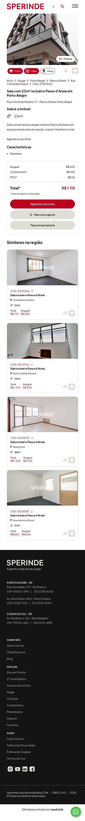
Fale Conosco (15, 738)
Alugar (10, 692)
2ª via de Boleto (16, 679)
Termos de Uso (16, 758)
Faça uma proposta (42, 225)
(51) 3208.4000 (44, 591)
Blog (10, 658)
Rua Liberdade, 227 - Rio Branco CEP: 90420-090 (26, 587)
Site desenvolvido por (42, 809)
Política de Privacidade (21, 745)
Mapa (47, 71)
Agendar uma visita (42, 204)
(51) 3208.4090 (41, 603)
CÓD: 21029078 (22, 438)
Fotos (15, 71)
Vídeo (31, 71)
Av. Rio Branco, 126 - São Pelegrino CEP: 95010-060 (27, 618)
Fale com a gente (42, 214)
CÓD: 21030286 (22, 291)
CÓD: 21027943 (21, 364)
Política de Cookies (19, 752)
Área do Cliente (16, 672)
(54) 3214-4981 (42, 622)
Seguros (12, 718)
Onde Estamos (16, 652)
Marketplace (15, 711)
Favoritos (13, 725)
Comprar (12, 698)
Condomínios (15, 705)
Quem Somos (15, 645)
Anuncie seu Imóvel (18, 685)
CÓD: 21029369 (21, 511)
